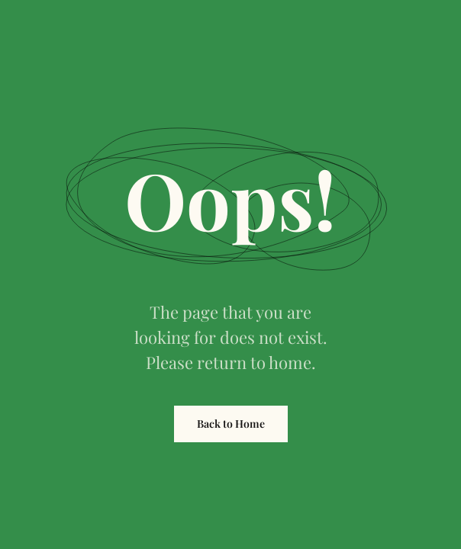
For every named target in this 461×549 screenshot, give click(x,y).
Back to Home (231, 423)
